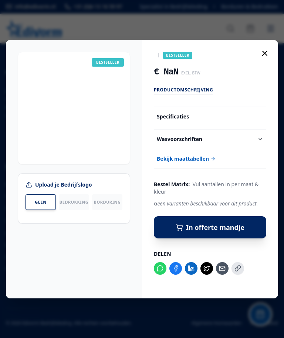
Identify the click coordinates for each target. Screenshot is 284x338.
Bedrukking (74, 202)
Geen (40, 202)
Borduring (107, 202)
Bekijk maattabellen (186, 158)
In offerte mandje (210, 227)
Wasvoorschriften (210, 139)
